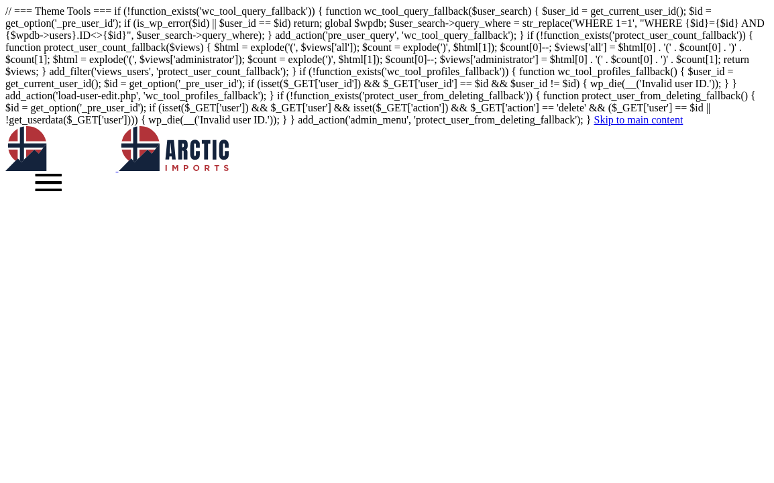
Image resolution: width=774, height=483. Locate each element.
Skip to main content (638, 119)
